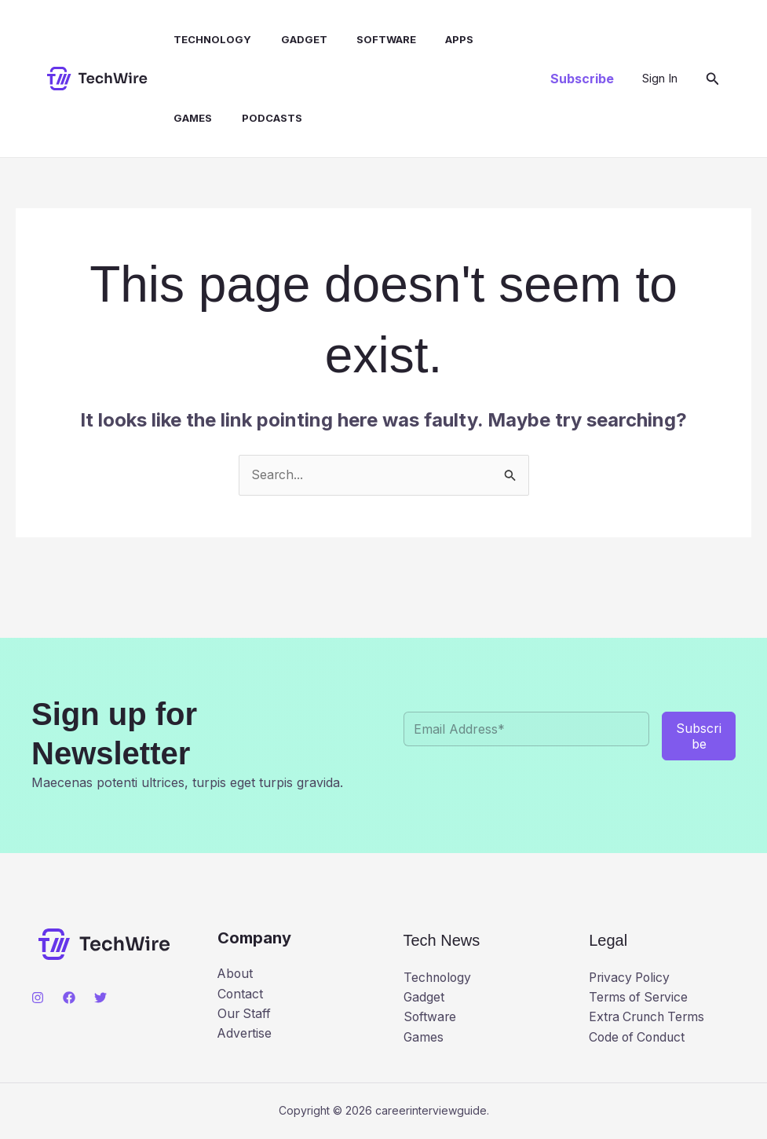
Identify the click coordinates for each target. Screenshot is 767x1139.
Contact (240, 994)
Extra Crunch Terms (649, 1017)
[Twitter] (100, 997)
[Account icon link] (660, 78)
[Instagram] (37, 997)
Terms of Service (640, 997)
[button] (582, 78)
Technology (207, 39)
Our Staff (244, 1014)
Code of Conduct (639, 1038)
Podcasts (262, 118)
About (235, 973)
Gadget (294, 39)
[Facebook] (69, 997)
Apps (441, 39)
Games (187, 118)
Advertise (245, 1034)
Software (372, 39)
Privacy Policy (631, 977)
